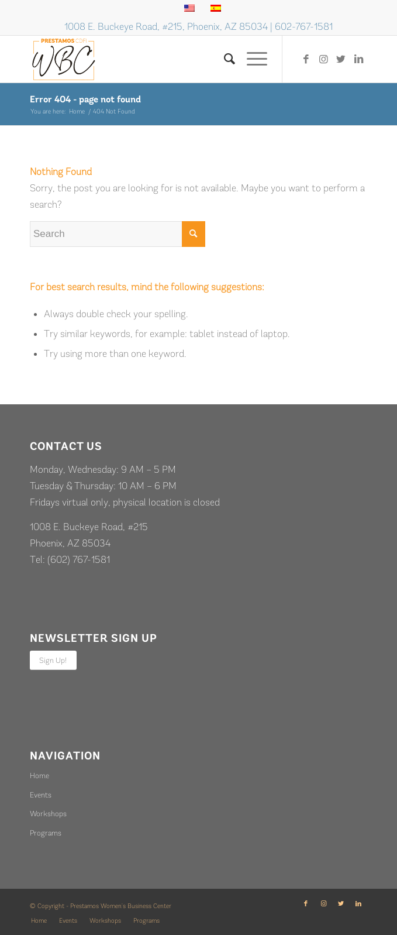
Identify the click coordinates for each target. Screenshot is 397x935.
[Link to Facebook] (306, 59)
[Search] (223, 59)
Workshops (48, 813)
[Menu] (251, 59)
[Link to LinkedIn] (358, 59)
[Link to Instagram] (323, 59)
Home (39, 775)
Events (40, 794)
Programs (45, 833)
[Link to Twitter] (341, 59)
